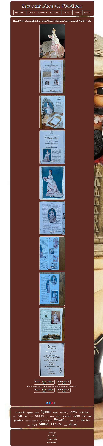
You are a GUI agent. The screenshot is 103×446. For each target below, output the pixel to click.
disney (73, 424)
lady (26, 416)
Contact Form (52, 436)
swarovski (20, 412)
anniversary (64, 413)
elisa (37, 412)
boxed (34, 425)
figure (56, 424)
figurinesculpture (46, 421)
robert (55, 412)
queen (67, 421)
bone (65, 425)
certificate (35, 421)
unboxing (27, 421)
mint (71, 421)
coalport (39, 415)
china (14, 416)
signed (31, 416)
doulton (85, 420)
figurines (30, 413)
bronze (58, 416)
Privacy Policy (52, 439)
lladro (47, 416)
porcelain (18, 420)
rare (20, 415)
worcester (67, 416)
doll (84, 416)
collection (84, 412)
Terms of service (52, 442)
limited (58, 420)
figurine (46, 412)
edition (44, 424)
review (52, 416)
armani (77, 421)
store (28, 425)
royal (73, 412)
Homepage (52, 432)
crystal (89, 416)
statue (77, 415)
